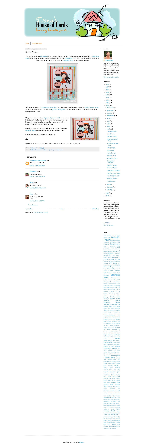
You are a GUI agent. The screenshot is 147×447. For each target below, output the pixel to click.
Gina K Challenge (109, 246)
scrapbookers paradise (110, 348)
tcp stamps (115, 413)
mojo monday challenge (112, 335)
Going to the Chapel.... (110, 161)
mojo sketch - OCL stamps (110, 336)
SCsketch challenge (114, 270)
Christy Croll (44, 56)
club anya (117, 314)
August (109, 118)
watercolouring (113, 426)
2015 (107, 92)
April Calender (111, 181)
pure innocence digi (115, 344)
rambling (106, 346)
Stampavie (106, 275)
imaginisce (114, 321)
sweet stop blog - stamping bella (112, 395)
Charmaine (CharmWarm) (38, 160)
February (110, 187)
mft (104, 325)
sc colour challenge (114, 346)
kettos (107, 323)
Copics (112, 244)
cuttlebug (106, 319)
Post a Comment (33, 205)
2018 (107, 84)
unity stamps (112, 424)
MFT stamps (113, 263)
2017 (107, 87)
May (108, 126)
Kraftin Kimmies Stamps (110, 251)
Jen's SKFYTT (115, 248)
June (109, 123)
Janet (31, 194)
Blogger (81, 442)
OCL (112, 268)
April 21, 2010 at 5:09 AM (37, 165)
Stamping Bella (68, 60)
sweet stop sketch (109, 397)
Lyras (110, 253)
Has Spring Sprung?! (113, 176)
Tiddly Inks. (68, 58)
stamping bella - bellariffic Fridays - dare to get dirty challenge (112, 353)
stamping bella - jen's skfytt (112, 369)
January (109, 190)
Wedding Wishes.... (113, 178)
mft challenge (116, 327)
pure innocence (108, 342)
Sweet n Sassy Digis (113, 289)
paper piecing (108, 340)
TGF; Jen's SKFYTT (114, 293)
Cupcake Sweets (112, 165)
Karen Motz (33, 171)
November (110, 110)
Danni (32, 183)
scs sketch (117, 350)
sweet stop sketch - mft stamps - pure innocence (112, 401)
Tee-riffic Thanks (112, 136)
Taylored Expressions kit (52, 118)
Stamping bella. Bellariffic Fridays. (112, 283)
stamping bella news (109, 378)
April (108, 129)
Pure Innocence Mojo (113, 173)
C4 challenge (113, 242)
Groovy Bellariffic (112, 168)
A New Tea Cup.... (112, 158)
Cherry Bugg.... (111, 147)
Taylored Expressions (36, 150)
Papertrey (115, 268)
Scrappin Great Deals (113, 272)
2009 (107, 193)
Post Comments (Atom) (41, 212)
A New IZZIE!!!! (111, 155)
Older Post (95, 209)
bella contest (111, 308)
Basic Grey (107, 237)
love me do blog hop (114, 323)
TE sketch (111, 291)
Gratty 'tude (110, 150)
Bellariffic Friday (30, 130)
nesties (117, 339)
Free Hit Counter (109, 225)
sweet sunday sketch (112, 410)
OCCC (108, 268)
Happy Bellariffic (112, 131)
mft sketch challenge (110, 329)
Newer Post (29, 209)
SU (105, 273)
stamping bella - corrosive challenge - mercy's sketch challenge (112, 365)
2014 (107, 95)
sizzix (109, 352)
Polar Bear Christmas (113, 170)
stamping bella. (115, 382)
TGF (116, 291)
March (109, 184)
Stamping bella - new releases (112, 281)
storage (112, 390)
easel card (112, 319)
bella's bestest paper (92, 107)
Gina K (117, 244)
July (108, 121)
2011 (107, 103)
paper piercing (116, 340)
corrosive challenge (109, 316)
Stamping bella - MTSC (114, 279)
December (110, 108)
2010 (107, 105)
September (110, 116)
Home (27, 43)
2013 (107, 97)
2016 (107, 89)
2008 (107, 195)
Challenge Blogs (37, 43)
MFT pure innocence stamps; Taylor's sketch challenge (112, 261)
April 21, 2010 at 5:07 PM (37, 201)
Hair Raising (110, 134)
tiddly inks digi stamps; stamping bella (53, 150)
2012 (107, 100)
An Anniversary (111, 153)
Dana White (109, 60)
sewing (105, 352)
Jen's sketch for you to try (112, 250)
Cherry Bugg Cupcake (49, 107)
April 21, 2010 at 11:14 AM (38, 188)
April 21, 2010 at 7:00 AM (37, 176)
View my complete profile (111, 77)
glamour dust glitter (58, 109)
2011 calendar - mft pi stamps (112, 235)
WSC (114, 306)
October (109, 113)
